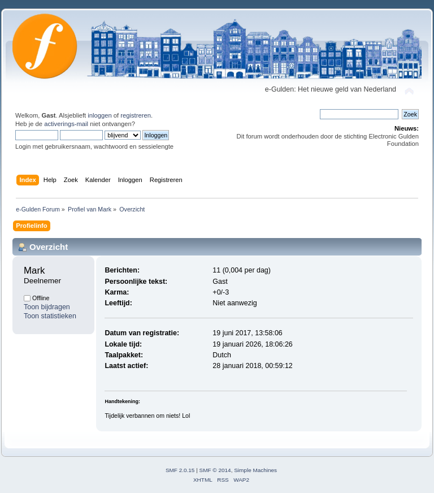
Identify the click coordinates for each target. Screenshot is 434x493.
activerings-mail (66, 123)
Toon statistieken (50, 316)
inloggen (99, 115)
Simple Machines (255, 470)
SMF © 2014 (215, 470)
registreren (135, 115)
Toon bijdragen (47, 307)
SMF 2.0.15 (180, 470)
